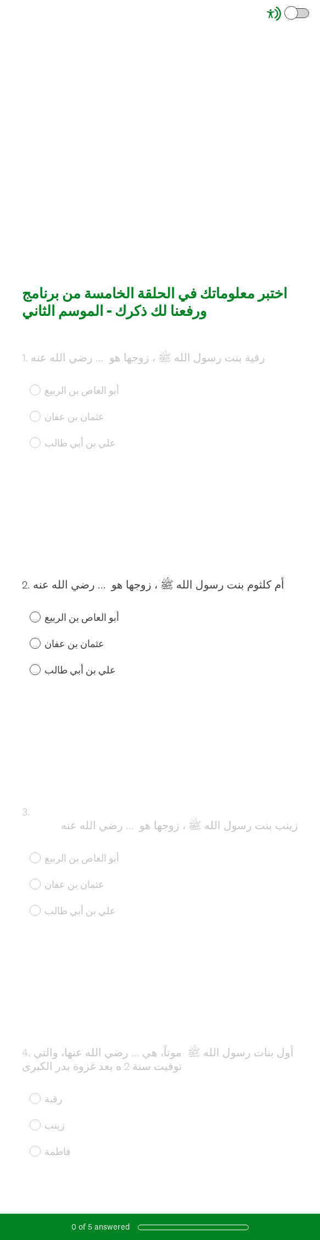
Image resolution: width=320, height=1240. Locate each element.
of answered (100, 1226)
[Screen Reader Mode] (288, 14)
